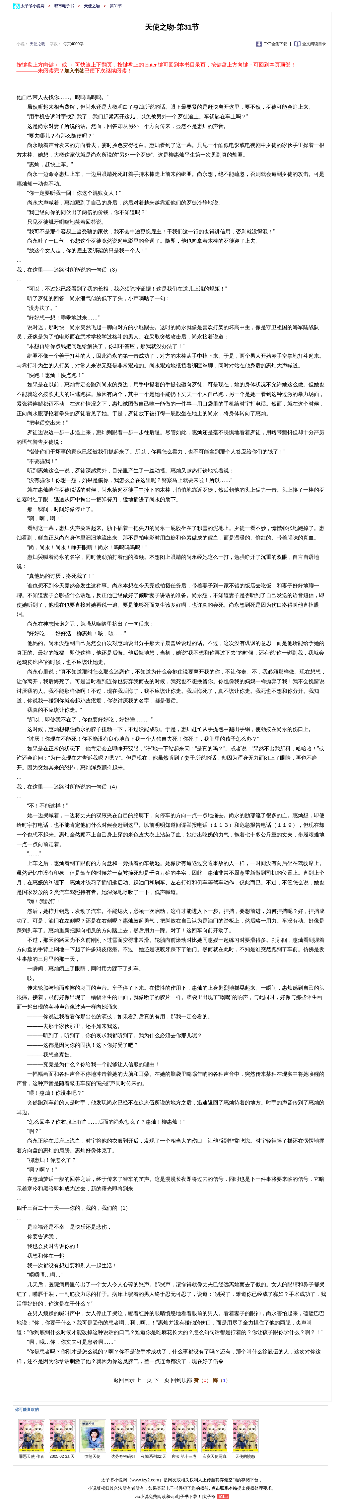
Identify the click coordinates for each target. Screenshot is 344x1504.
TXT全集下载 (276, 44)
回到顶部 (181, 1380)
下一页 (162, 1380)
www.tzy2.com (145, 1479)
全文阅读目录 (314, 44)
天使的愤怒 (245, 1456)
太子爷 (209, 1496)
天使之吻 (92, 6)
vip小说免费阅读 (150, 1496)
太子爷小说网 (33, 6)
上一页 (144, 1380)
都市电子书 (64, 6)
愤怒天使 (93, 1456)
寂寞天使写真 (215, 1456)
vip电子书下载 (183, 1496)
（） (202, 1380)
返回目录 (124, 1380)
